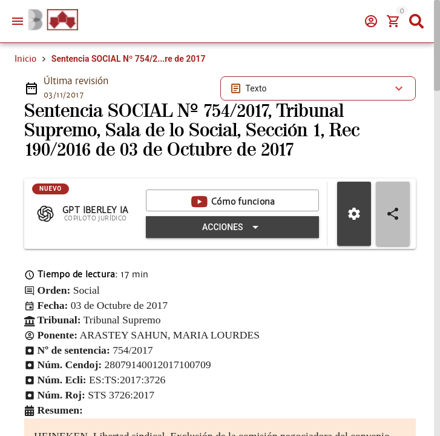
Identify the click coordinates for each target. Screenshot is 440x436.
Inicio (25, 58)
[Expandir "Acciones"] (232, 227)
